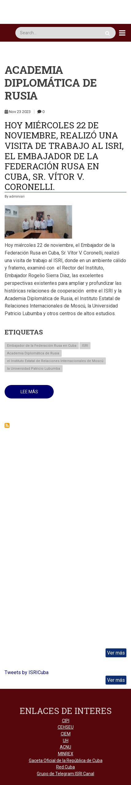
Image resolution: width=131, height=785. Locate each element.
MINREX (65, 753)
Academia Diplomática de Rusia (33, 353)
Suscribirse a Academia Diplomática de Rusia (7, 425)
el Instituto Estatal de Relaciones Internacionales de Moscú (55, 361)
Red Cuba (65, 766)
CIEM (66, 733)
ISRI (85, 346)
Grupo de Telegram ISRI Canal (65, 773)
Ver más (116, 653)
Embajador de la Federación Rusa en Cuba (41, 346)
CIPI (65, 720)
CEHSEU (66, 727)
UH (65, 740)
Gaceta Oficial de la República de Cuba (65, 760)
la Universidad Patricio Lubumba (33, 369)
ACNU (65, 747)
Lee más (37, 393)
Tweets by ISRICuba (26, 672)
